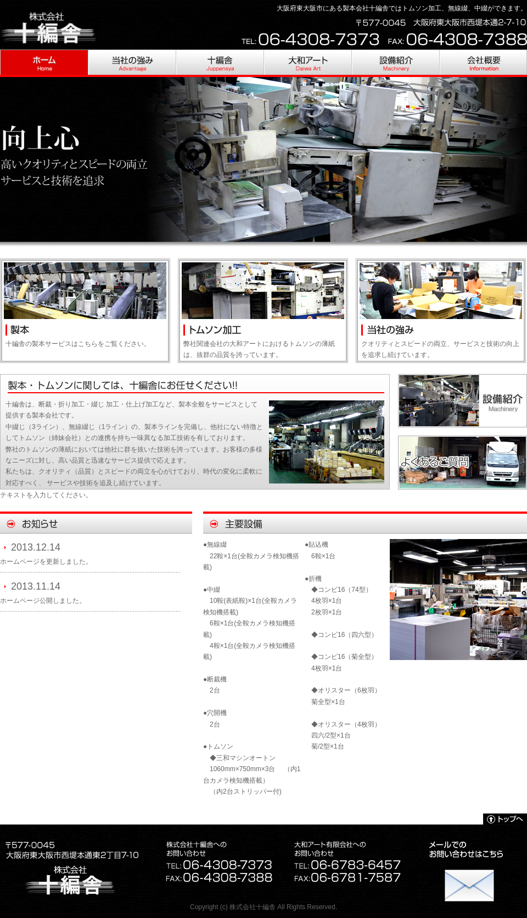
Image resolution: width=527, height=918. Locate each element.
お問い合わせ (469, 879)
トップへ (505, 818)
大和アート (307, 63)
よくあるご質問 (462, 463)
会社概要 (483, 63)
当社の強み (132, 63)
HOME (44, 63)
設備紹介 (395, 63)
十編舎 (220, 63)
